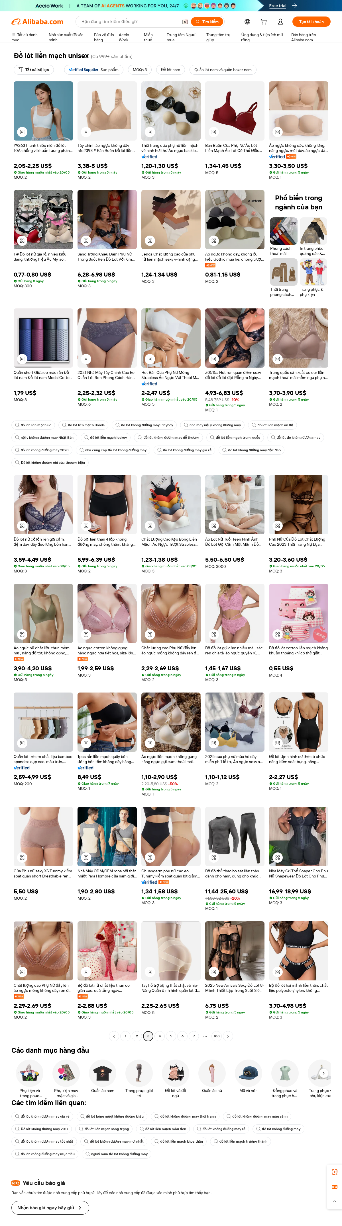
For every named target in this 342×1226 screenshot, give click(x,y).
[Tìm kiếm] (207, 21)
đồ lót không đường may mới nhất (114, 1141)
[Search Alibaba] (129, 21)
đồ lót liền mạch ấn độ (272, 425)
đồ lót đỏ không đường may (295, 437)
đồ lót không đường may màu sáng (257, 1116)
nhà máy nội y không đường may (212, 425)
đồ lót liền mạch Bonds (83, 425)
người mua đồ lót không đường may (116, 1154)
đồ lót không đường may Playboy (144, 425)
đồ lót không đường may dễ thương (168, 437)
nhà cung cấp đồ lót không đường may (113, 450)
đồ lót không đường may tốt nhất (44, 1141)
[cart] (264, 22)
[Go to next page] (228, 1036)
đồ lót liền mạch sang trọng (104, 1129)
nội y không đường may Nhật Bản (44, 437)
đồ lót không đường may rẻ (221, 1129)
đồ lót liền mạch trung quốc (235, 437)
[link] (334, 1172)
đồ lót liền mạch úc (33, 425)
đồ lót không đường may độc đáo (251, 450)
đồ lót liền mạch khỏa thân (178, 1141)
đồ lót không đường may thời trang (185, 1116)
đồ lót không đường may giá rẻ (184, 450)
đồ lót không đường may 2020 (42, 450)
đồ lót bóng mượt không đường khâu (112, 1116)
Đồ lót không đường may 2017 (41, 1129)
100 (217, 1036)
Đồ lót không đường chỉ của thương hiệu (50, 462)
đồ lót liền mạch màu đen (163, 1129)
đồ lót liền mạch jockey (105, 437)
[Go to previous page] (114, 1036)
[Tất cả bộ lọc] (34, 70)
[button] (185, 21)
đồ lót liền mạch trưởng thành (240, 1141)
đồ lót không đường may (278, 1129)
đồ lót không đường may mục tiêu (45, 1154)
